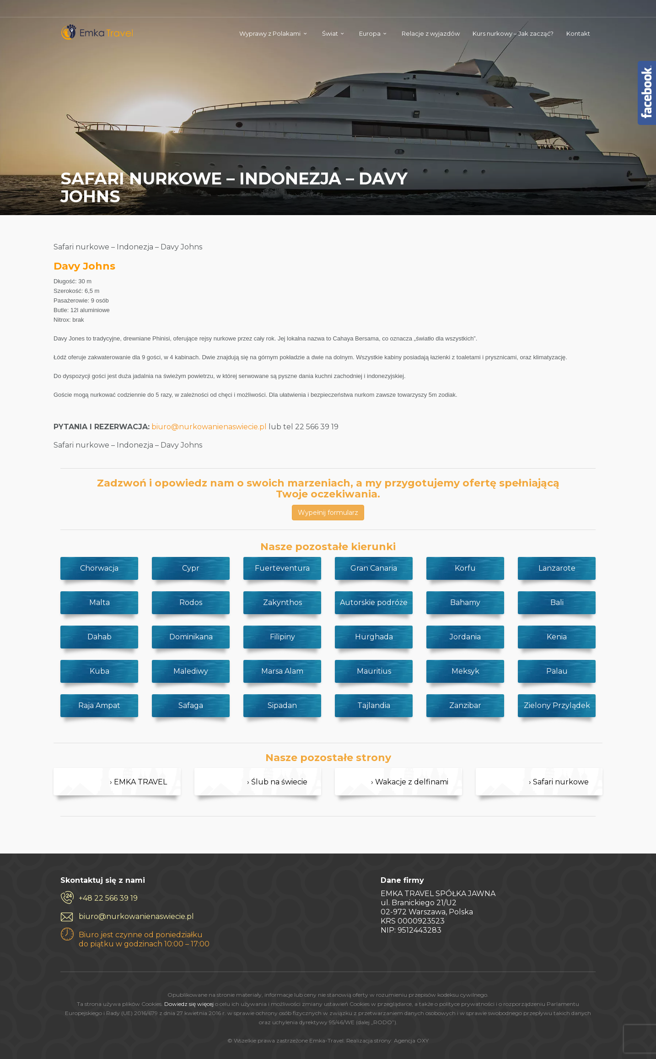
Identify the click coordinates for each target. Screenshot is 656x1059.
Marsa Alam (282, 671)
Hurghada (374, 636)
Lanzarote (556, 568)
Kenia (557, 636)
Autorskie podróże (374, 602)
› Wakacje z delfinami (409, 782)
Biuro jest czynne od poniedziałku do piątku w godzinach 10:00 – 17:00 (144, 939)
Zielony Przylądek (557, 705)
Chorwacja (99, 568)
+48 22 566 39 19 (108, 898)
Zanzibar (465, 705)
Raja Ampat (99, 705)
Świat (330, 33)
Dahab (99, 636)
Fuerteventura (282, 568)
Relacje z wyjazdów (431, 33)
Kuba (99, 671)
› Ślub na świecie (277, 782)
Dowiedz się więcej (189, 1003)
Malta (99, 602)
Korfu (465, 568)
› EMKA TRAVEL (138, 782)
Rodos (190, 602)
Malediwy (190, 671)
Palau (557, 671)
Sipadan (282, 705)
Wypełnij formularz (328, 512)
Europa (370, 33)
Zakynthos (282, 602)
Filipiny (282, 636)
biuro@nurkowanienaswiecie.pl (209, 426)
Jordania (465, 636)
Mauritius (374, 671)
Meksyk (465, 671)
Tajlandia (373, 705)
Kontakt (578, 33)
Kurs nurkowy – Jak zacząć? (513, 33)
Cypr (190, 568)
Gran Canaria (373, 568)
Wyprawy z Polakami (270, 33)
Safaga (190, 705)
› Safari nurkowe (559, 782)
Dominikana (191, 636)
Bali (557, 602)
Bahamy (465, 602)
